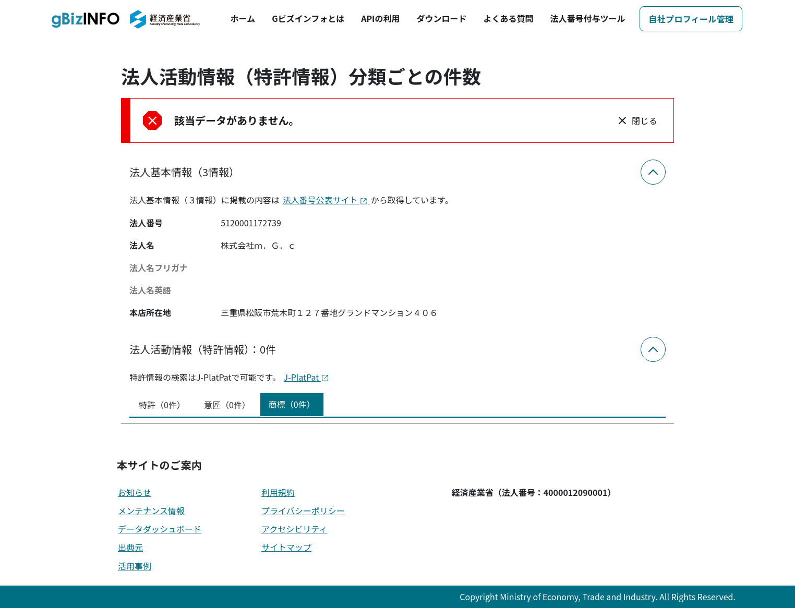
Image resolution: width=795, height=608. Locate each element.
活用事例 (134, 566)
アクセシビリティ (294, 528)
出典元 (130, 547)
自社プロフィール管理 (690, 19)
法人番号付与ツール (587, 18)
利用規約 (278, 492)
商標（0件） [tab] (292, 404)
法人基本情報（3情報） (184, 171)
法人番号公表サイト (326, 199)
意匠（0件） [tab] (227, 404)
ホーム (243, 18)
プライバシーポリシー (303, 510)
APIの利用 (380, 18)
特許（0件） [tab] (162, 404)
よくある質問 (508, 18)
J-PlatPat (306, 377)
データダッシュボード (159, 528)
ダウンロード (441, 18)
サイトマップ (286, 547)
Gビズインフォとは (308, 18)
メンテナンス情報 (151, 510)
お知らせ (134, 492)
